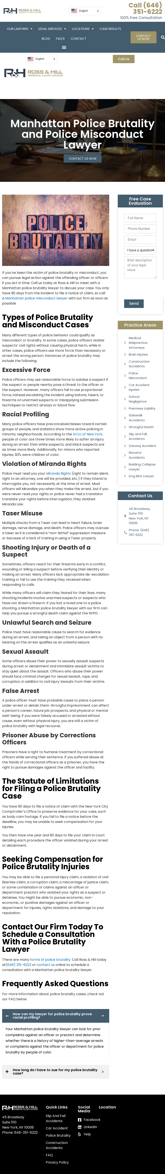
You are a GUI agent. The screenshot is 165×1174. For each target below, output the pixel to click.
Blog (46, 38)
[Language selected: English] (85, 11)
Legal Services (52, 29)
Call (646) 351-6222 (145, 8)
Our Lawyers (19, 29)
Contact (78, 38)
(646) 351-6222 (18, 964)
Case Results (110, 28)
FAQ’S (60, 38)
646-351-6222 (26, 1132)
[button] (64, 47)
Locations (83, 29)
